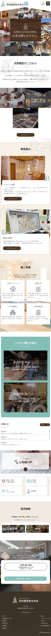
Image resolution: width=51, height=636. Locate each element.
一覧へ (45, 424)
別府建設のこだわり (7, 618)
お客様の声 (5, 623)
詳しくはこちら (27, 134)
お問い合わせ (44, 623)
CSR (42, 616)
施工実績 (4, 620)
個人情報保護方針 (45, 625)
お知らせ (43, 620)
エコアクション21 (45, 618)
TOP (3, 616)
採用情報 (4, 625)
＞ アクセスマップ (25, 612)
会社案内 (4, 628)
